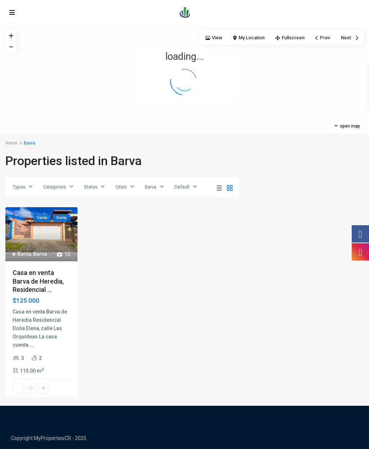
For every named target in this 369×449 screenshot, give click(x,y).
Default (182, 187)
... (32, 345)
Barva (150, 187)
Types (19, 187)
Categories (54, 187)
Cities (121, 187)
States (90, 187)
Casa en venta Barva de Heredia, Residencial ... (38, 281)
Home (11, 143)
